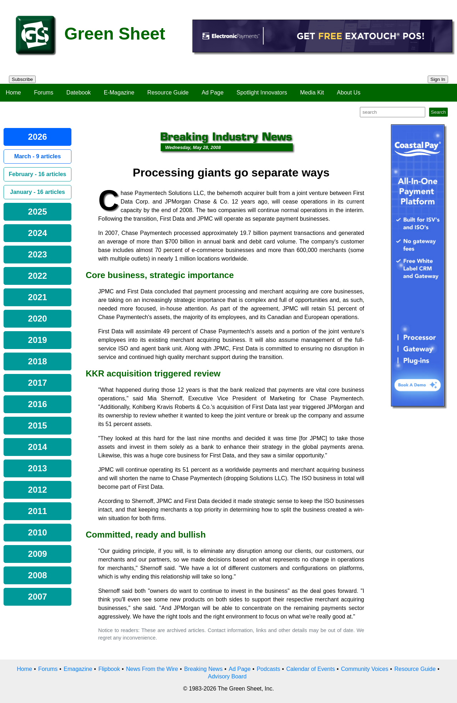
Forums (43, 92)
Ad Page (213, 92)
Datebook (78, 92)
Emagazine (78, 669)
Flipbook (109, 669)
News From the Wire (152, 669)
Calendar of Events (310, 669)
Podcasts (268, 669)
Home (13, 92)
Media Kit (312, 92)
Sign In (438, 79)
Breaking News (203, 669)
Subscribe (22, 79)
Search (438, 112)
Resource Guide (168, 92)
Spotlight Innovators (262, 92)
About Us (349, 92)
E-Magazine (119, 92)
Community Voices (364, 669)
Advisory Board (227, 676)
